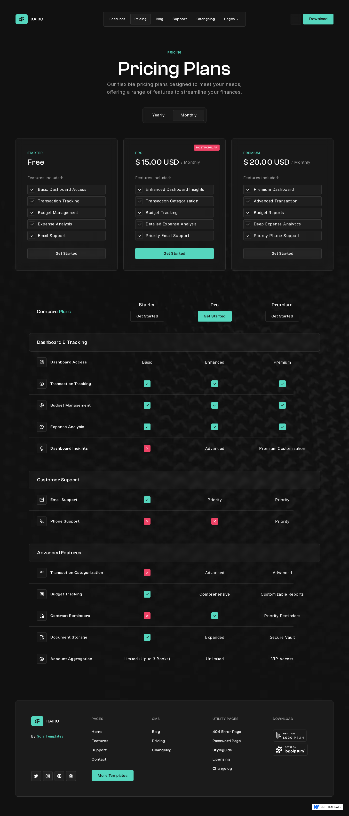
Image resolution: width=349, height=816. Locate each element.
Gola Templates (50, 736)
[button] (232, 19)
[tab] (158, 115)
